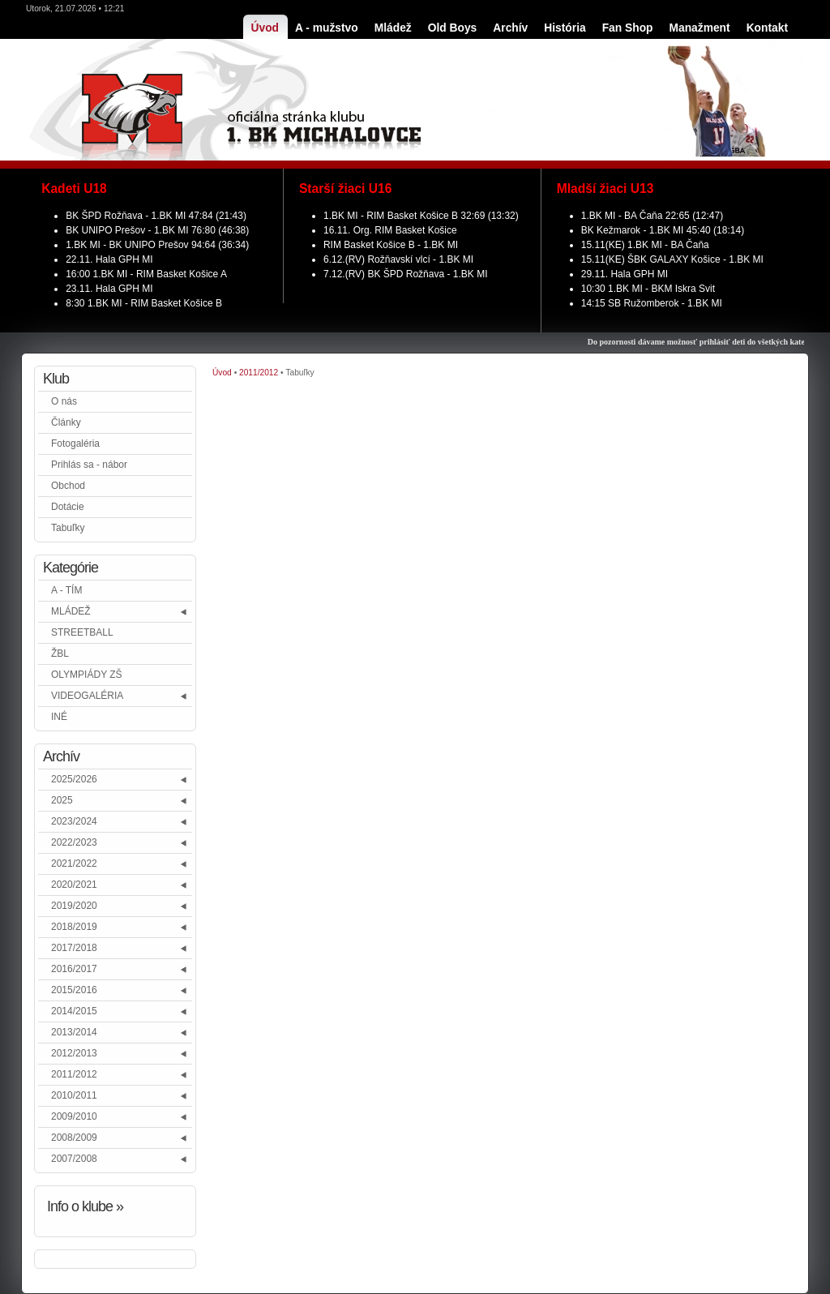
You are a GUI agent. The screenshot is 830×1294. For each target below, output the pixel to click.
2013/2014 (74, 1032)
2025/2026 (74, 779)
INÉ (59, 716)
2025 (62, 800)
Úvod (222, 372)
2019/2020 (74, 905)
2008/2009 (74, 1137)
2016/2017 (74, 969)
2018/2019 (74, 926)
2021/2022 (74, 863)
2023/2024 (74, 821)
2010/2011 (74, 1095)
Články (66, 422)
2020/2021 (74, 884)
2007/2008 (74, 1158)
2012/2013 (74, 1053)
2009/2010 (74, 1116)
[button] (184, 612)
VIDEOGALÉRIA (87, 695)
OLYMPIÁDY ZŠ (86, 674)
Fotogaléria (75, 443)
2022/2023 (74, 842)
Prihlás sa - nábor (89, 464)
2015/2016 (74, 990)
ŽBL (60, 653)
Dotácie (67, 506)
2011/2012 (74, 1074)
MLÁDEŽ (71, 611)
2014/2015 (74, 1011)
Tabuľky (68, 527)
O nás (64, 401)
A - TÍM (66, 590)
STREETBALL (82, 632)
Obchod (68, 485)
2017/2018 (74, 947)
